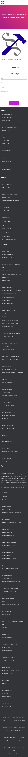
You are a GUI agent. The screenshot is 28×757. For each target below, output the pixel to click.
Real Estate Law (20, 747)
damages (4, 313)
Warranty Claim (6, 454)
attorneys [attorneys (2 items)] (16, 468)
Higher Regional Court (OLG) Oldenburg (12, 372)
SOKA (3, 438)
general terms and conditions (10, 359)
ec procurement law (7, 326)
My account (21, 737)
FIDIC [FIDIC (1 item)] (22, 476)
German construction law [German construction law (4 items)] (14, 478)
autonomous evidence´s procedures (11, 264)
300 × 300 (10, 59)
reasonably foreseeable (8, 428)
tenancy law (5, 445)
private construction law (8, 405)
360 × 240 (14, 59)
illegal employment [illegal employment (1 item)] (10, 480)
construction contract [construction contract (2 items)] (21, 471)
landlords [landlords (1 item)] (14, 480)
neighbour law (6, 399)
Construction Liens (7, 307)
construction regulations (9, 310)
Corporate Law (6, 120)
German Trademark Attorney (9, 127)
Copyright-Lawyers (7, 117)
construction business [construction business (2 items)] (12, 471)
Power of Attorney (7, 743)
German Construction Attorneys (14, 730)
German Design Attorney (8, 124)
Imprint (21, 733)
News (15, 740)
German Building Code (7, 362)
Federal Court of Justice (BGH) (10, 339)
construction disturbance (9, 293)
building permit (6, 277)
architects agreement (8, 254)
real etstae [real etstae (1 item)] (16, 487)
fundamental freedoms (8, 349)
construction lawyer (7, 303)
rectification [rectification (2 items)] (20, 487)
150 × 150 (5, 59)
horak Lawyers (6, 130)
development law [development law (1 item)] (15, 476)
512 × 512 (19, 59)
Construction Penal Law (20, 723)
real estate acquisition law (9, 415)
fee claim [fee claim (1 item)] (19, 476)
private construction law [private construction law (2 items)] (6, 484)
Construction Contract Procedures (11, 290)
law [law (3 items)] (17, 480)
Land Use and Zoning (7, 382)
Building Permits (6, 280)
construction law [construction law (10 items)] (7, 474)
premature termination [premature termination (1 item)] (22, 482)
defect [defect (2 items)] (11, 476)
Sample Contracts (6, 161)
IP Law (3, 137)
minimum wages (6, 392)
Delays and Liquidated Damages (10, 320)
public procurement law (8, 412)
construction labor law (8, 297)
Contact (5, 727)
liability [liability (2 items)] (7, 482)
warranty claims (6, 458)
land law (4, 379)
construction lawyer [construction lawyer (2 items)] (18, 474)
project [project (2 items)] (23, 484)
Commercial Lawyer (7, 114)
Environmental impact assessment (11, 333)
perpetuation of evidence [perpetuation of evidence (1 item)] (15, 482)
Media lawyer (5, 140)
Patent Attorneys (6, 147)
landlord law (5, 385)
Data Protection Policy (19, 727)
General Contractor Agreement (10, 356)
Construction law (6, 169)
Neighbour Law (8, 740)
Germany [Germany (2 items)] (5, 480)
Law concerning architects (10, 737)
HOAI (3, 376)
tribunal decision (6, 448)
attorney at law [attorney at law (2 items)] (10, 468)
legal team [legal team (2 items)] (3, 482)
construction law (6, 300)
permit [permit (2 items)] (10, 482)
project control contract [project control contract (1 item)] (4, 485)
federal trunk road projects (9, 343)
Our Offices (20, 740)
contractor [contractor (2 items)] (3, 476)
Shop (14, 750)
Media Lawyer (5, 143)
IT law (3, 158)
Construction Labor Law (19, 717)
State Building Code (7, 441)
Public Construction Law (9, 747)
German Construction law (9, 173)
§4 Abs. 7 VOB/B (5, 251)
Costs (10, 727)
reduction (4, 435)
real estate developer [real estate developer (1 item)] (11, 487)
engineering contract (8, 330)
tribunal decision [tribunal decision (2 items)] (20, 489)
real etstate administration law (10, 422)
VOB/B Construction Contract (10, 451)
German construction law (11, 733)
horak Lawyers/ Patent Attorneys (11, 133)
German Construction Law (9, 369)
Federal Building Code (8, 336)
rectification (5, 431)
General (4, 353)
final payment (5, 346)
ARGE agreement (6, 261)
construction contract (8, 287)
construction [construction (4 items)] (4, 471)
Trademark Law (6, 150)
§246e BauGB (5, 247)
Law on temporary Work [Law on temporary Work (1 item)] (21, 480)
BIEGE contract (6, 270)
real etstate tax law (7, 425)
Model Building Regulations (9, 395)
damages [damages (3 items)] (7, 476)
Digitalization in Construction (10, 323)
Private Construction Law (19, 743)
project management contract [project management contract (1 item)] (12, 485)
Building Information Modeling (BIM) (11, 274)
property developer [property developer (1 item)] (19, 485)
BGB (3, 267)
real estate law (6, 418)
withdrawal (5, 461)
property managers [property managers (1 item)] (5, 487)
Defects (4, 316)
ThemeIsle (18, 753)
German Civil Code (6, 366)
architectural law (7, 257)
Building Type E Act (7, 284)
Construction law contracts (19, 720)
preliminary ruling (7, 402)
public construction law (8, 408)
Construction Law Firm (7, 723)
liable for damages (7, 389)
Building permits (7, 717)
